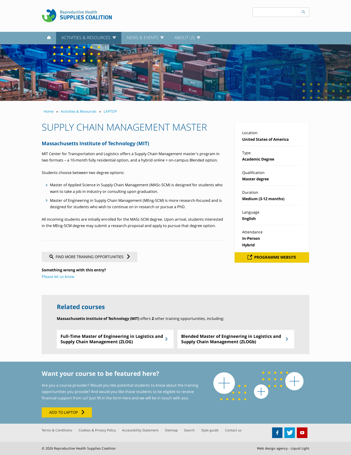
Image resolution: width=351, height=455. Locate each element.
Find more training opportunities (89, 256)
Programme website (275, 257)
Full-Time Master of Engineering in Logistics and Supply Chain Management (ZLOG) (112, 338)
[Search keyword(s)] (275, 12)
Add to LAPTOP (63, 412)
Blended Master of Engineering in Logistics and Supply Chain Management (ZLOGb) (231, 338)
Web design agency (272, 448)
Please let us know (58, 276)
